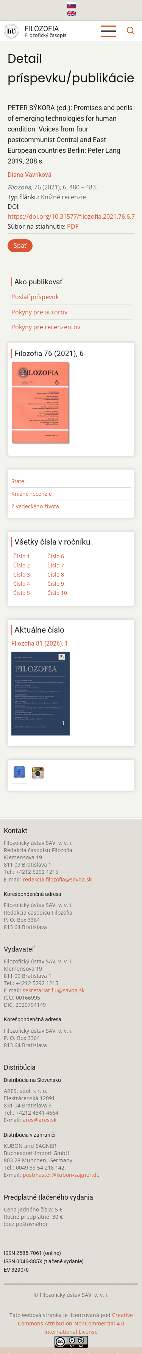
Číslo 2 (21, 565)
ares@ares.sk (39, 1119)
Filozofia (42, 28)
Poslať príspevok (35, 297)
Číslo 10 (57, 592)
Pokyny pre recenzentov (45, 327)
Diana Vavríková (29, 174)
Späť (20, 245)
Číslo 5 (21, 592)
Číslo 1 (21, 556)
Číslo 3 (21, 574)
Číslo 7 (55, 565)
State (17, 481)
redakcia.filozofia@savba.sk (57, 879)
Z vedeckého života (35, 506)
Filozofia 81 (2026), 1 (39, 643)
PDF (72, 226)
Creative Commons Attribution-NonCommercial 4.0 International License (75, 1323)
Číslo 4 (21, 583)
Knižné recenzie (31, 493)
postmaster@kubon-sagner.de (61, 1174)
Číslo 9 (55, 583)
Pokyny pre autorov (39, 312)
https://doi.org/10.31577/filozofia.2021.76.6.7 (71, 216)
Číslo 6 (55, 556)
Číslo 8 (55, 574)
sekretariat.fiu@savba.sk (53, 990)
